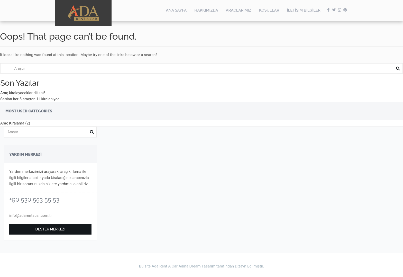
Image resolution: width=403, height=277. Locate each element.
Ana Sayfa (176, 10)
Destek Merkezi (50, 229)
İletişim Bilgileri (304, 10)
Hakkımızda (206, 10)
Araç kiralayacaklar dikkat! (22, 93)
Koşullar (269, 10)
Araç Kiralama (12, 123)
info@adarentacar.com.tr (30, 215)
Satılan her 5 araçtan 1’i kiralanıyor (29, 99)
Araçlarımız (238, 10)
